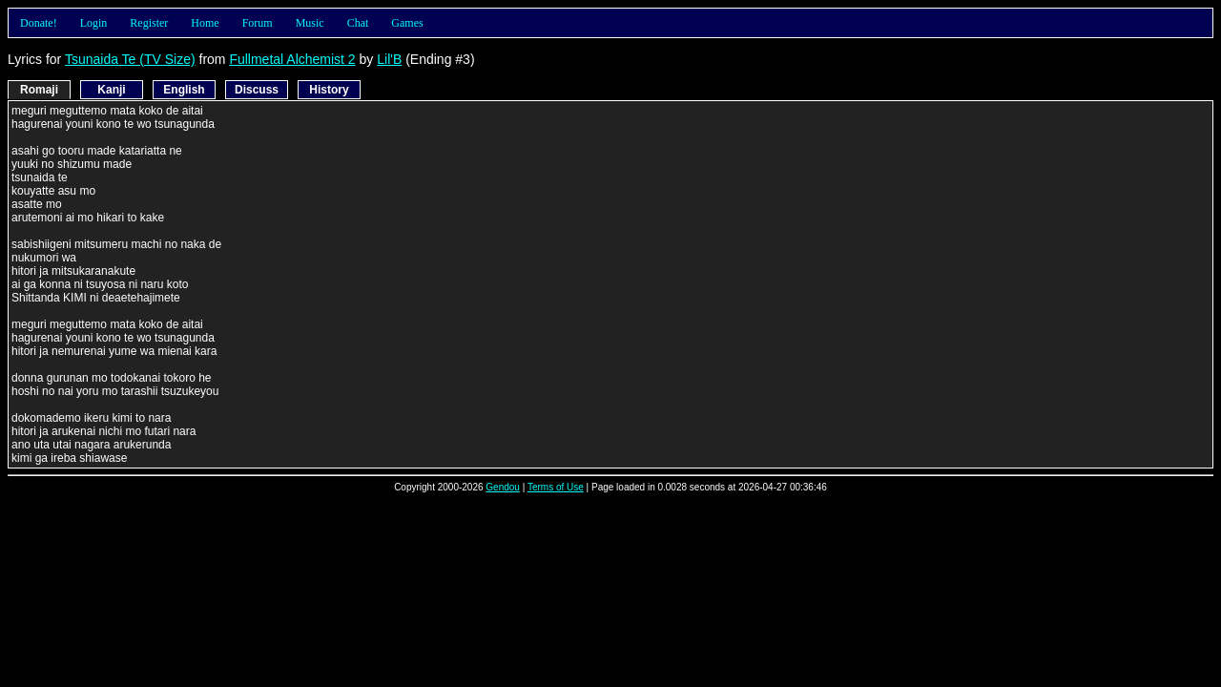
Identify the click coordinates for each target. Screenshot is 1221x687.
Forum (257, 23)
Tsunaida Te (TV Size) (130, 59)
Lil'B (389, 59)
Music (310, 23)
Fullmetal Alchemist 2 (292, 59)
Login (94, 23)
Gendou (503, 487)
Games (407, 23)
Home (204, 23)
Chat (358, 23)
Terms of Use (556, 487)
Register (149, 23)
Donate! (38, 23)
